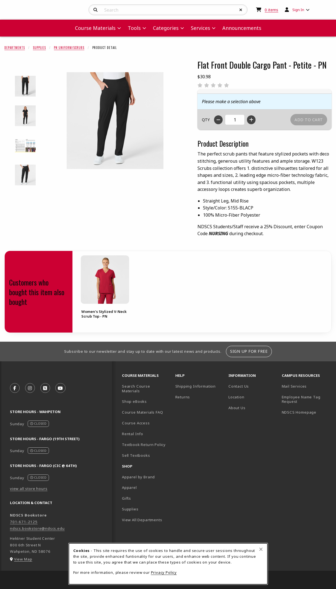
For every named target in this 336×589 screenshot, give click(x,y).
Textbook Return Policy (144, 444)
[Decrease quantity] (218, 119)
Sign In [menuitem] (298, 9)
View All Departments (142, 519)
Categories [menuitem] (166, 28)
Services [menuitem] (200, 28)
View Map (23, 559)
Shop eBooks (134, 401)
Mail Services (294, 386)
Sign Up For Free (248, 351)
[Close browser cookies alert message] (261, 549)
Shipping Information (195, 386)
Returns (182, 397)
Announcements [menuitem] (241, 28)
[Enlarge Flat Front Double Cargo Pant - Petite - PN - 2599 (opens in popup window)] (25, 145)
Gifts (126, 498)
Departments (14, 47)
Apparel (129, 487)
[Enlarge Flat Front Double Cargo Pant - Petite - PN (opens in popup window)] (115, 120)
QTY (206, 119)
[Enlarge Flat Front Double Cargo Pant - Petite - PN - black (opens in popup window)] (25, 175)
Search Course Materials (136, 388)
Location (236, 397)
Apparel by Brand (138, 476)
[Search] (95, 10)
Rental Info (132, 433)
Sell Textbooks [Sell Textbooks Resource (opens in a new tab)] (136, 455)
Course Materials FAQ (142, 412)
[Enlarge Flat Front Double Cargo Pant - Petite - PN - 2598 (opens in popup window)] (25, 115)
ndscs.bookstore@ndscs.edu (37, 528)
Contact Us (238, 386)
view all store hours (29, 488)
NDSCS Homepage (299, 412)
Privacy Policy (164, 572)
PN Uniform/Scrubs (69, 47)
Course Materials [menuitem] (95, 28)
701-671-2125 (24, 521)
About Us (237, 407)
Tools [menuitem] (134, 28)
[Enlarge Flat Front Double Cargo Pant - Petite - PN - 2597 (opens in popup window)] (25, 86)
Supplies (39, 47)
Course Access (136, 423)
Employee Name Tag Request (301, 399)
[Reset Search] (241, 10)
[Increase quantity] (251, 119)
